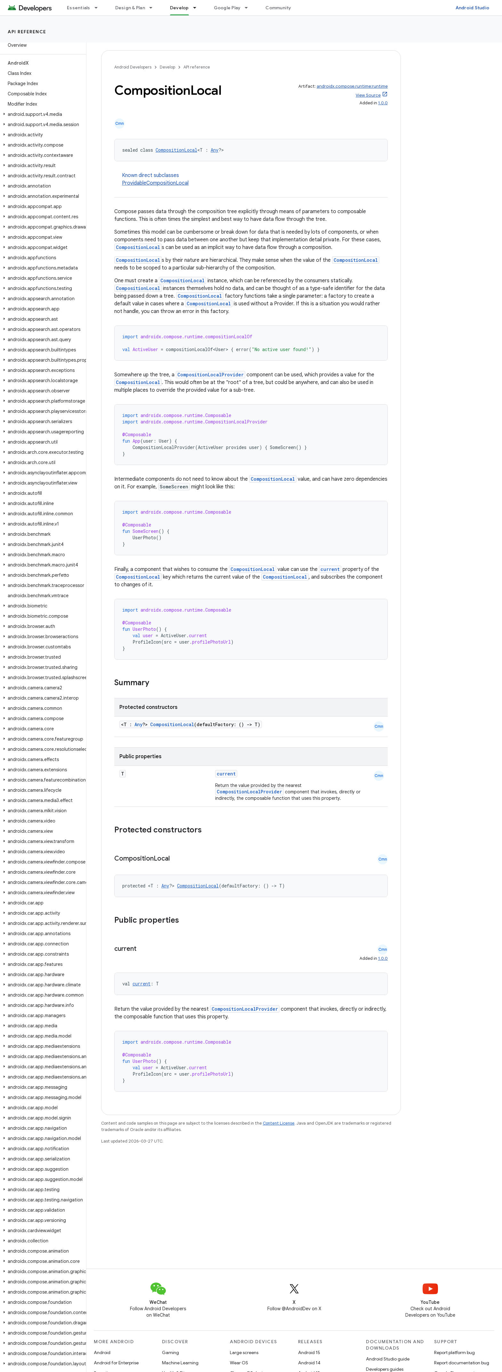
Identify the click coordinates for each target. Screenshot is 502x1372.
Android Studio (473, 8)
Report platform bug (454, 1352)
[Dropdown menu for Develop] (197, 7)
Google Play (227, 8)
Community (278, 8)
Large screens (244, 1352)
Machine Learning (180, 1363)
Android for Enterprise (116, 1363)
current (330, 569)
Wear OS (239, 1363)
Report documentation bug (461, 1363)
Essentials (78, 8)
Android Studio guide (387, 1359)
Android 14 (309, 1363)
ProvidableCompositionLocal (155, 183)
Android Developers (132, 67)
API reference (27, 32)
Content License (279, 1123)
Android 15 (309, 1352)
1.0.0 (383, 103)
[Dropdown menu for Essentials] (99, 7)
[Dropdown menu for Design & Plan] (153, 7)
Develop (167, 67)
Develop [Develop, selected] (179, 8)
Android (102, 1352)
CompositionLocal (176, 150)
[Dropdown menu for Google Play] (249, 7)
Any (214, 150)
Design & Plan (130, 8)
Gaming (170, 1352)
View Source (368, 95)
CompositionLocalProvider (210, 375)
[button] (42, 114)
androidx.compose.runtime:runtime (352, 86)
